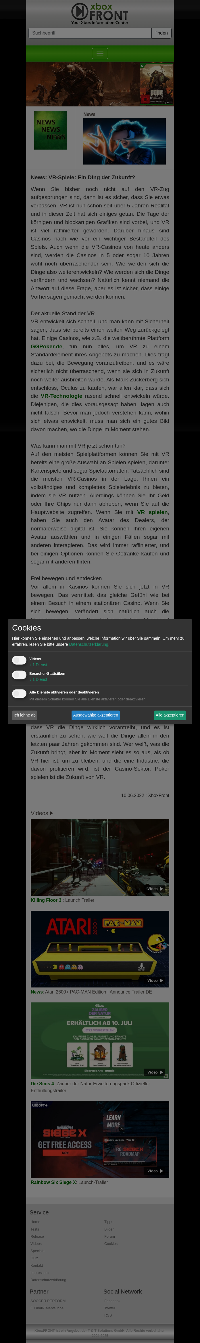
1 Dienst (38, 664)
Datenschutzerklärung (88, 644)
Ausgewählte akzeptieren (95, 715)
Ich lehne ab (25, 715)
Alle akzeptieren (170, 715)
